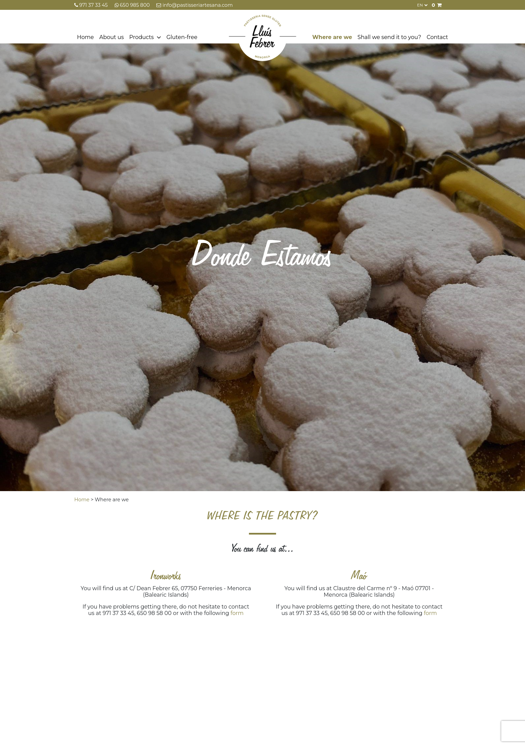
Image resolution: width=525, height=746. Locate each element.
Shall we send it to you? (389, 37)
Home (85, 37)
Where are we (332, 37)
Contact (437, 37)
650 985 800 (133, 5)
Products (141, 37)
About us (111, 37)
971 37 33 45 (91, 5)
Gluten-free (182, 37)
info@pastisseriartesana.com (194, 5)
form (237, 613)
